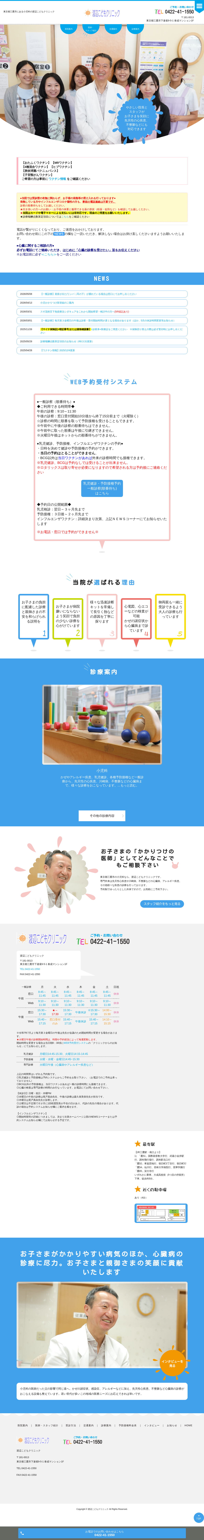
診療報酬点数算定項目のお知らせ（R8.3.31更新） (67, 341)
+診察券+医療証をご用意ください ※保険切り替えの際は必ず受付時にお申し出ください (111, 331)
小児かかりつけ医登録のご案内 (57, 302)
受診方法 (71, 1432)
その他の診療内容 (102, 822)
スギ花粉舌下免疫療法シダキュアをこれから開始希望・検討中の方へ (84, 311)
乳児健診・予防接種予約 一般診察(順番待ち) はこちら (102, 492)
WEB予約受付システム (76, 1049)
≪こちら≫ (49, 254)
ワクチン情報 (58, 179)
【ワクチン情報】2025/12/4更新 (57, 350)
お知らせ (172, 1432)
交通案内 (113, 29)
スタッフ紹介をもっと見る (162, 910)
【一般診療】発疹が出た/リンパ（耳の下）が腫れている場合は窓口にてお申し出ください (88, 294)
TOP (198, 1518)
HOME (188, 1432)
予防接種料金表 (128, 1432)
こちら (65, 216)
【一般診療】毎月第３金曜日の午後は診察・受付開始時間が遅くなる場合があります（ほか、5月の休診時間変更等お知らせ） (108, 320)
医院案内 (69, 29)
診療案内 (135, 29)
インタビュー (152, 1432)
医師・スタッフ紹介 (91, 29)
